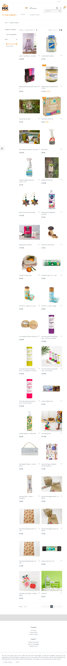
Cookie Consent (33, 634)
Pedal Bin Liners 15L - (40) (49, 275)
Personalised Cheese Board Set (28, 336)
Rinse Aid (44, 593)
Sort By (21, 30)
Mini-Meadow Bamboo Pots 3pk (28, 149)
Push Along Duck (46, 433)
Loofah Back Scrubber (47, 56)
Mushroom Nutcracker (47, 245)
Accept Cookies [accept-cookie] (8, 662)
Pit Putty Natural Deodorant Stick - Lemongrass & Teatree (27, 369)
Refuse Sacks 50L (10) (47, 561)
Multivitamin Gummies (25, 245)
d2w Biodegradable (11, 34)
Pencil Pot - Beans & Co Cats (27, 306)
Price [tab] (11, 40)
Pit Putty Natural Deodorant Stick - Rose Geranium (27, 402)
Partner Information (33, 642)
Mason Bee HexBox (25, 119)
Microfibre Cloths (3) (47, 119)
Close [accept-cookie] (17, 662)
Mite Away (44, 149)
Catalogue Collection (35, 14)
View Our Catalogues (33, 644)
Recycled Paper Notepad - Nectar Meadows (49, 465)
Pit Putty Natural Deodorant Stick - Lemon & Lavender (49, 337)
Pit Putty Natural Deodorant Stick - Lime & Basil (49, 369)
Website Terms (33, 646)
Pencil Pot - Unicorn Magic (48, 306)
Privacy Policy (33, 632)
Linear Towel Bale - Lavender (27, 56)
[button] (60, 8)
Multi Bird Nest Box (47, 180)
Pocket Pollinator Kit (47, 401)
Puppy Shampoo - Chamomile (27, 433)
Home (6, 22)
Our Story (22, 14)
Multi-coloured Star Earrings (27, 212)
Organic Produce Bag (25, 275)
